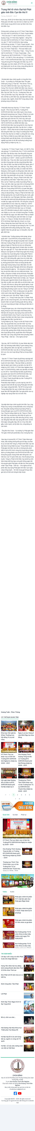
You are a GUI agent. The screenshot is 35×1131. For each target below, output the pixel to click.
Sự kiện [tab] (15, 815)
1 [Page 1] (13, 795)
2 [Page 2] (17, 795)
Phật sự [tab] (23, 815)
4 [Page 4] (25, 795)
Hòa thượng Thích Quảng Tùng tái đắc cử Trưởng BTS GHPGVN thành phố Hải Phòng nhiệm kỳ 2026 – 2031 (12, 853)
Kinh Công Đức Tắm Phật (10, 984)
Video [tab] (5, 892)
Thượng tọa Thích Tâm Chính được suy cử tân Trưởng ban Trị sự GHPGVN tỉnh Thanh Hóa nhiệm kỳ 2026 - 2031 (11, 866)
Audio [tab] (12, 892)
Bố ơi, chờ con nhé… (8, 1017)
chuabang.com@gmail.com (17, 1089)
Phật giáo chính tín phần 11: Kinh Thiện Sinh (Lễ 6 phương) (23, 911)
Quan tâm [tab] (6, 815)
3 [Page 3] (21, 795)
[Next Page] (15, 799)
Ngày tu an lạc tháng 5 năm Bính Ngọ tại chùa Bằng (26, 735)
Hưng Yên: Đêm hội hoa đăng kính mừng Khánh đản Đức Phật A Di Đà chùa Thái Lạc (12, 968)
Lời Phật (4, 994)
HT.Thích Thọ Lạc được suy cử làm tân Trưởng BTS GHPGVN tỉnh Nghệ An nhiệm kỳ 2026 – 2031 (9, 758)
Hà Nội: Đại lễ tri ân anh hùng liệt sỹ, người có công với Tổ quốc (11, 1039)
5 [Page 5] (29, 795)
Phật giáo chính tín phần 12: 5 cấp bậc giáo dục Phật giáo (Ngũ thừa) (23, 899)
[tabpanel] (17, 845)
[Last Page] (19, 799)
